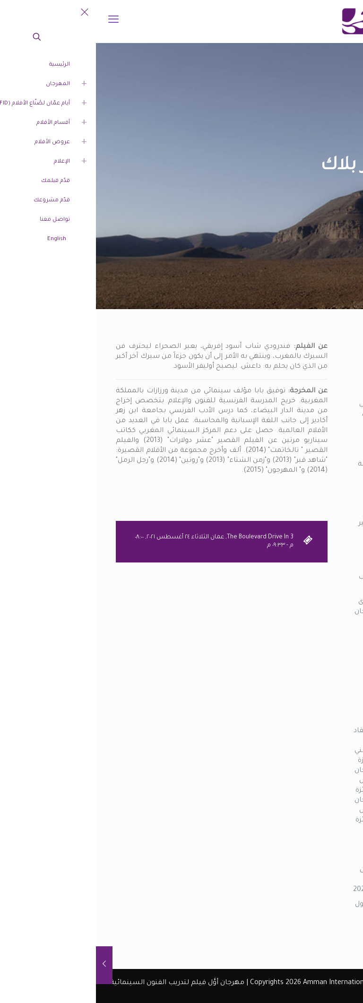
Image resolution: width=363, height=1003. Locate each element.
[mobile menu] (17, 21)
